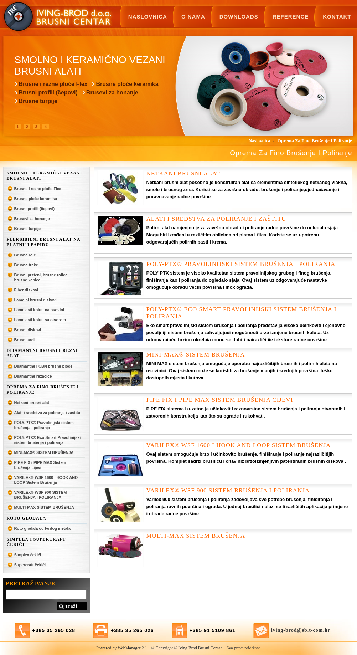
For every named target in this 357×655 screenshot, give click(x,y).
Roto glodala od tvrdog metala (42, 528)
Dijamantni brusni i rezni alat (42, 353)
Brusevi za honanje (112, 92)
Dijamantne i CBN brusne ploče (43, 366)
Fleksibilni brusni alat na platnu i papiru (44, 242)
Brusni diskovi (27, 330)
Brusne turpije (38, 101)
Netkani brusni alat (31, 402)
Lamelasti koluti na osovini (39, 310)
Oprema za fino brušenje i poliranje (43, 389)
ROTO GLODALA (26, 518)
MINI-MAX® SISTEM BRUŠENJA (44, 452)
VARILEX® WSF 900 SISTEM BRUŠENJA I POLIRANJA (40, 495)
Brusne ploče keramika (127, 84)
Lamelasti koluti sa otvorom (40, 320)
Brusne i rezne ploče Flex (53, 84)
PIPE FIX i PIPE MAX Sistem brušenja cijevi (40, 465)
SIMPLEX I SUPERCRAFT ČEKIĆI (36, 542)
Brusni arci (24, 340)
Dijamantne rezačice (33, 376)
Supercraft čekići (30, 565)
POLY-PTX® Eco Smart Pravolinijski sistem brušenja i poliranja (47, 440)
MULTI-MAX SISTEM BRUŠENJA (44, 507)
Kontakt (337, 17)
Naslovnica (147, 17)
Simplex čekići (27, 555)
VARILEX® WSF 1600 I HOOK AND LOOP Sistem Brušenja (46, 480)
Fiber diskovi (26, 290)
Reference (291, 17)
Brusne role (25, 255)
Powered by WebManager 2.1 (121, 647)
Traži (71, 606)
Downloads (238, 17)
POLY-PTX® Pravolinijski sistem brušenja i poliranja (44, 425)
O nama (193, 17)
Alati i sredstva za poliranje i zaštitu (47, 412)
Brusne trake (26, 265)
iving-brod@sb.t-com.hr (300, 630)
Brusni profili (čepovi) (48, 92)
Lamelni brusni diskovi (35, 300)
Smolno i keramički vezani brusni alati (44, 175)
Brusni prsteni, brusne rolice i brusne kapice (42, 277)
